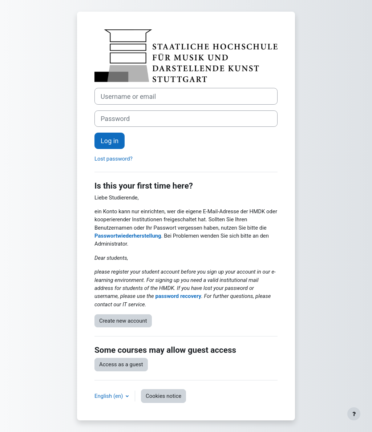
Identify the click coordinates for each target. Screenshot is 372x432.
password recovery (178, 296)
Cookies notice (163, 396)
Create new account (123, 321)
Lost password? (113, 159)
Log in (109, 141)
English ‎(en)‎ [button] (109, 396)
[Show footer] (353, 413)
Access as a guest (121, 364)
